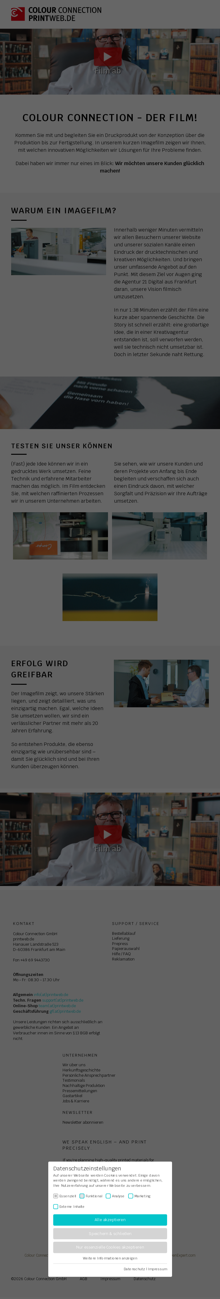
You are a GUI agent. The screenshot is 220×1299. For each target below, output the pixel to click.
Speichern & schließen (110, 1233)
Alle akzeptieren (110, 1220)
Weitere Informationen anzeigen (110, 1258)
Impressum (157, 1269)
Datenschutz (134, 1269)
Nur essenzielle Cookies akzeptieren (110, 1247)
